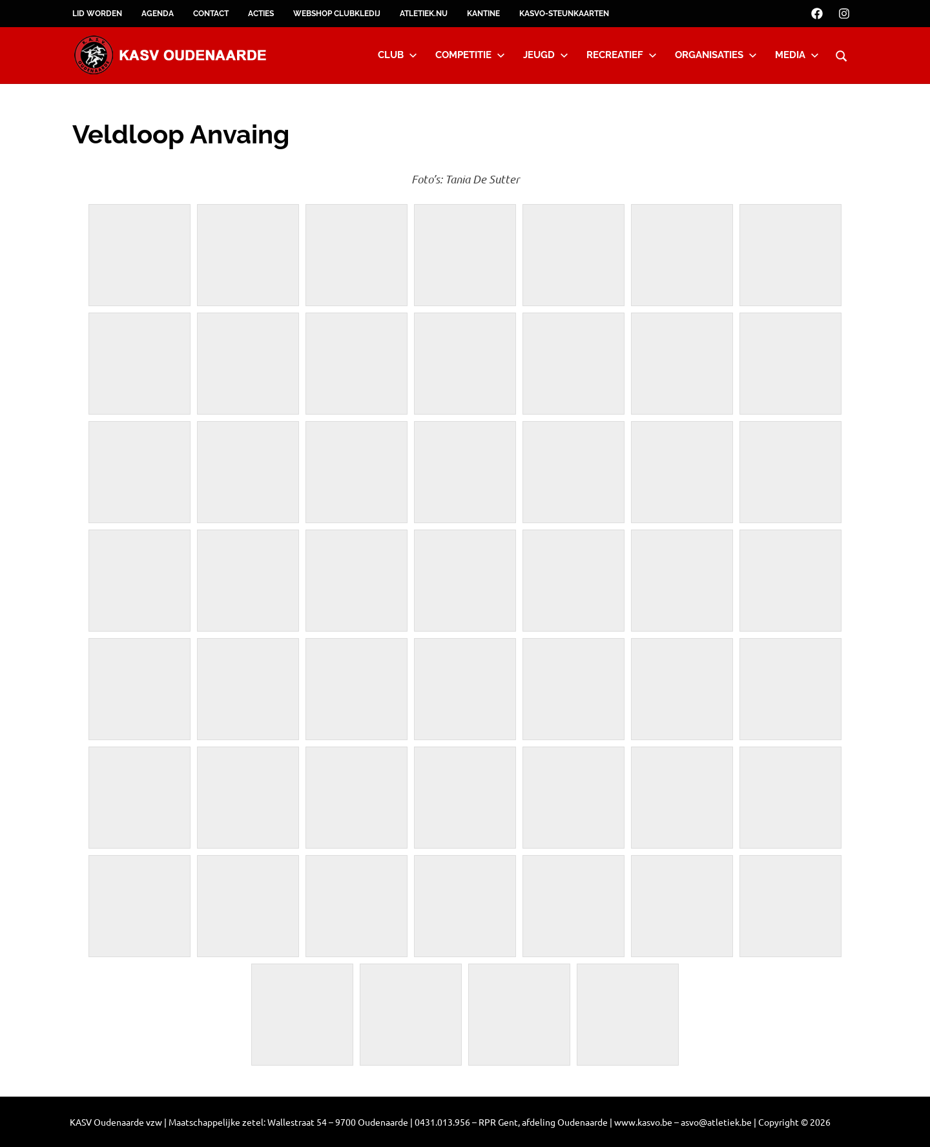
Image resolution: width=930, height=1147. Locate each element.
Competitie (470, 55)
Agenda (157, 13)
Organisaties (716, 55)
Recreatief (621, 55)
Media (797, 55)
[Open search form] (841, 54)
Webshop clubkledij (336, 13)
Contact (211, 13)
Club (397, 55)
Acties (261, 13)
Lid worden (97, 13)
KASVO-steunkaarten (564, 13)
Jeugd (545, 55)
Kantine (483, 13)
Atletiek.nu (424, 13)
